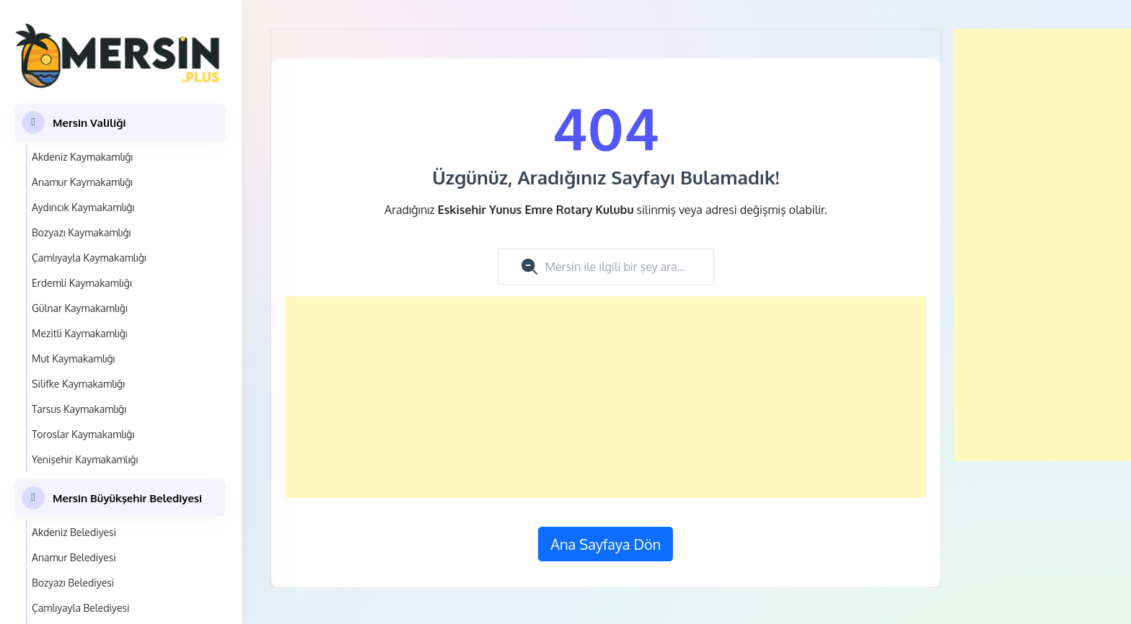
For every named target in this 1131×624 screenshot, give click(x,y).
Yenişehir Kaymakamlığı (85, 459)
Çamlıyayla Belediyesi (81, 608)
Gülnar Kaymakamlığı (80, 308)
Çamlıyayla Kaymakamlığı (89, 257)
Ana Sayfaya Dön (605, 544)
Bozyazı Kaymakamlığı (81, 232)
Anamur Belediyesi (74, 557)
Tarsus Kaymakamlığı (79, 409)
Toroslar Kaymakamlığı (83, 434)
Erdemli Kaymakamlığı (82, 283)
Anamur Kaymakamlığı (82, 182)
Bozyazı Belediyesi (73, 582)
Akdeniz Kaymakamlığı (82, 157)
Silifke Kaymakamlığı (78, 384)
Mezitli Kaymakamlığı (80, 333)
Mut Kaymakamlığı (73, 358)
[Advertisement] (606, 397)
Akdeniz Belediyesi (74, 532)
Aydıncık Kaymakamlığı (83, 207)
